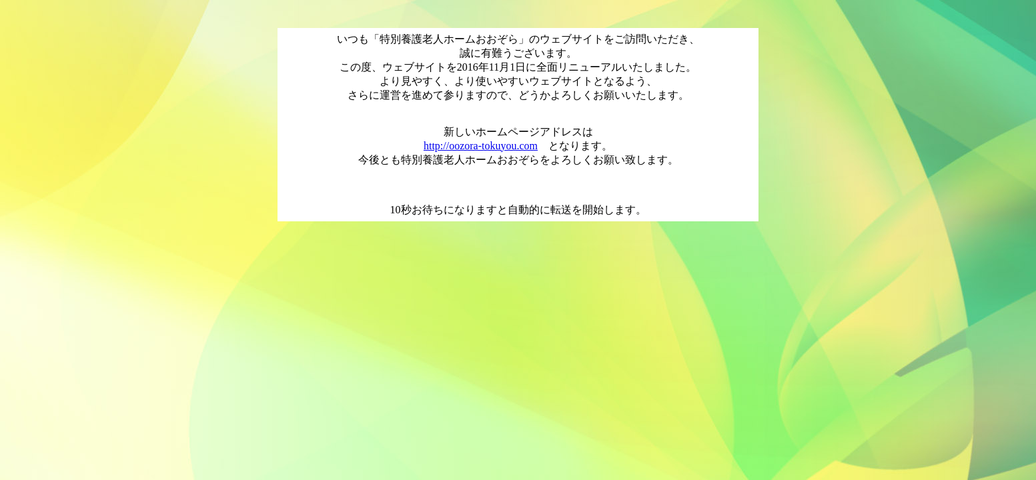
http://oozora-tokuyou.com (481, 145)
